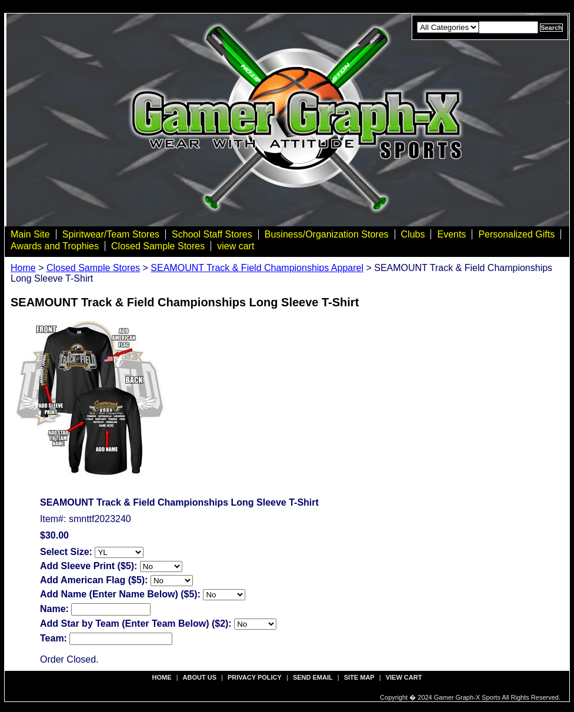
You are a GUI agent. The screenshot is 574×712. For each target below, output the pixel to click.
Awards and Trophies (55, 246)
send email (313, 677)
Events (451, 234)
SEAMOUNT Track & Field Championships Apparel (257, 268)
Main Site (30, 234)
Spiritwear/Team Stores (110, 234)
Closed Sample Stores (158, 246)
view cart (235, 246)
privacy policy (255, 677)
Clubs (413, 234)
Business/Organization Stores (327, 234)
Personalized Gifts (516, 234)
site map (359, 677)
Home (23, 268)
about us (199, 677)
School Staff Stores (212, 234)
